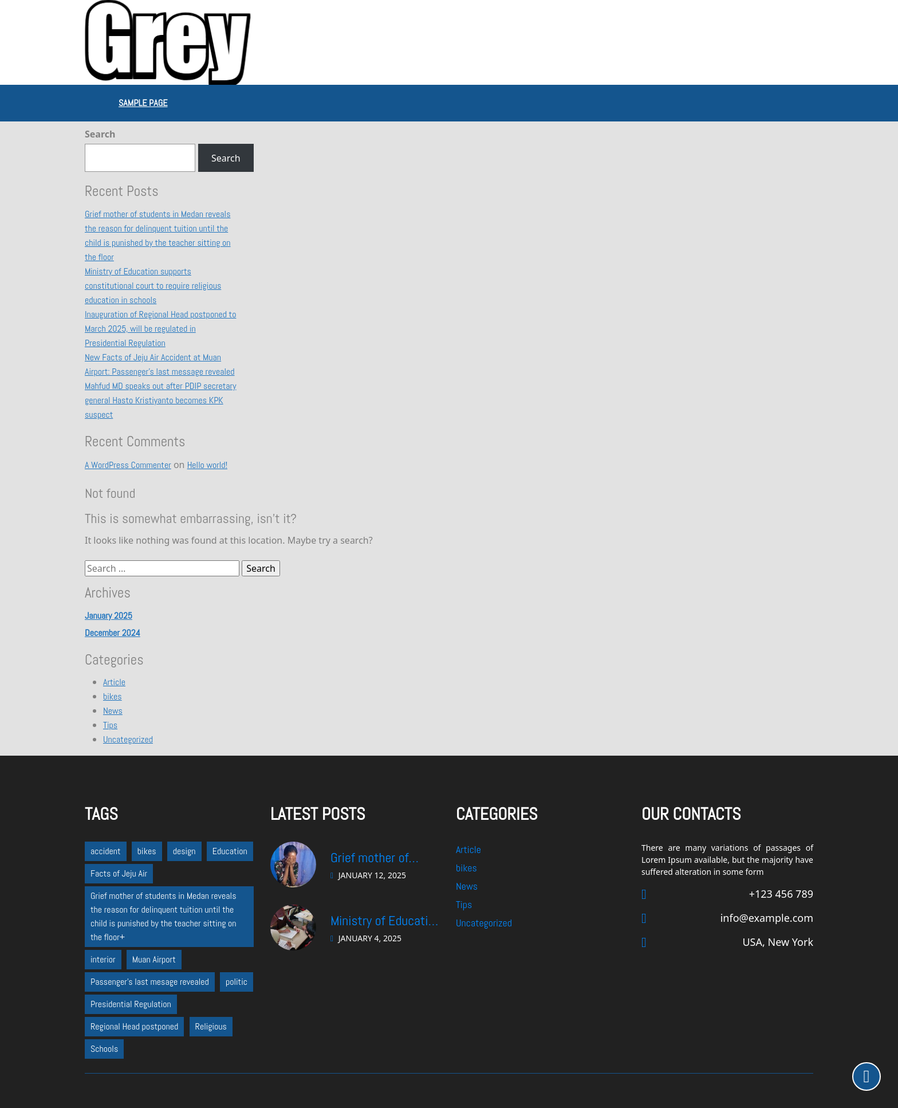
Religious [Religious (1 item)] (211, 1026)
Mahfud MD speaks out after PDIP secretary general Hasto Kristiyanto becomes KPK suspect (161, 400)
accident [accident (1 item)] (105, 851)
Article (114, 682)
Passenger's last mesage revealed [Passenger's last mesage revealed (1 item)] (149, 982)
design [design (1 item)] (184, 851)
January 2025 (108, 616)
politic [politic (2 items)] (236, 982)
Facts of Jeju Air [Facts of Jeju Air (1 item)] (118, 873)
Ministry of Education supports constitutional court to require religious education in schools (153, 285)
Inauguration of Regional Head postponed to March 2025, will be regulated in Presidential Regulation (160, 328)
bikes (112, 696)
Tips (110, 725)
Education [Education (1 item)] (229, 851)
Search (100, 134)
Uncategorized (128, 739)
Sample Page (143, 103)
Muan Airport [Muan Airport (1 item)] (154, 959)
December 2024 (112, 633)
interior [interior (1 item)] (103, 959)
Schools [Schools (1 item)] (104, 1049)
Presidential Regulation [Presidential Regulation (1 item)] (130, 1004)
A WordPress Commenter (128, 465)
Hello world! (207, 465)
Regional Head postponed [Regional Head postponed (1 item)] (134, 1026)
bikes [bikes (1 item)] (146, 851)
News (113, 711)
